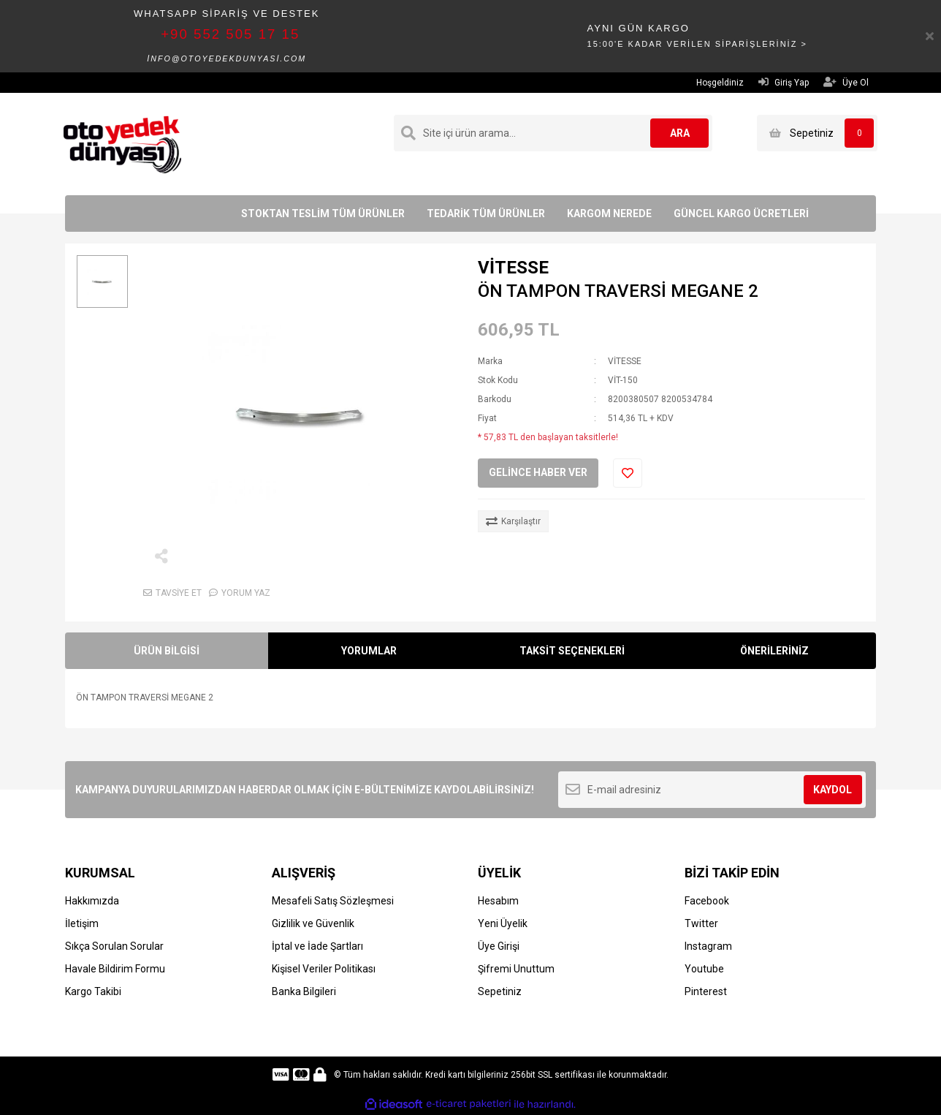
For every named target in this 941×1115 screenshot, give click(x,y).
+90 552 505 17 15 (230, 34)
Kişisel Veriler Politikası (324, 969)
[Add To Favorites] (627, 473)
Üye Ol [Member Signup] (846, 82)
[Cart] (817, 133)
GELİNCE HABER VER (538, 472)
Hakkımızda (92, 901)
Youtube (704, 969)
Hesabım (498, 901)
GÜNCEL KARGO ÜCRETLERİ (741, 213)
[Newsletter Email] (712, 789)
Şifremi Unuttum (516, 969)
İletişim (82, 923)
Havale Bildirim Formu (115, 969)
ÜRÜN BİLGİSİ (166, 651)
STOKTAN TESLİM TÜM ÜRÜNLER (323, 213)
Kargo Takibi (93, 991)
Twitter (701, 923)
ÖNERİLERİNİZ (774, 651)
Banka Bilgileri (304, 991)
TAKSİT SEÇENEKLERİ (572, 651)
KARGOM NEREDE (609, 213)
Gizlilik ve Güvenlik (313, 923)
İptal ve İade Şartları (317, 946)
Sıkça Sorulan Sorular (114, 946)
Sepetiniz (500, 991)
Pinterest (706, 991)
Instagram (708, 946)
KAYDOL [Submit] (832, 789)
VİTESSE (513, 267)
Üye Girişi (498, 946)
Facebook (707, 901)
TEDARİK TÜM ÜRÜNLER (486, 213)
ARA (680, 133)
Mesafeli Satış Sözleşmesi (333, 901)
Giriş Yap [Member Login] (783, 82)
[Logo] (122, 143)
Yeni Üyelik (502, 923)
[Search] (553, 133)
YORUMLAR (369, 651)
